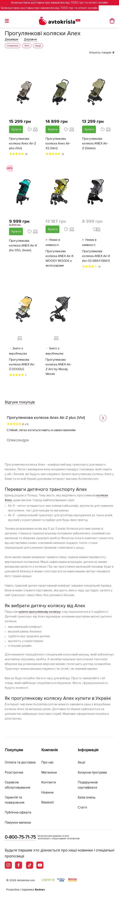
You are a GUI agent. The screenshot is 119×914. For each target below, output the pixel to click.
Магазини (49, 772)
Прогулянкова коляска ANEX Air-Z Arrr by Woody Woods (59, 367)
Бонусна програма (92, 772)
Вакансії (47, 802)
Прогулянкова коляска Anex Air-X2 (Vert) (58, 143)
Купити (16, 129)
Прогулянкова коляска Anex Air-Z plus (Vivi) (22, 143)
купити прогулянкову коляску (39, 612)
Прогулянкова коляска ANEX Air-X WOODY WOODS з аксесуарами (59, 258)
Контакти (48, 782)
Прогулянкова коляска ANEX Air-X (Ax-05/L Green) (23, 245)
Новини (47, 792)
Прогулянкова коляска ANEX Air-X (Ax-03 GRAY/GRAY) (96, 256)
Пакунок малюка (18, 822)
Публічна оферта (18, 812)
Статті (82, 807)
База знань (87, 797)
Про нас (47, 762)
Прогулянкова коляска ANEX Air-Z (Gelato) (95, 143)
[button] (102, 417)
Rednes (40, 889)
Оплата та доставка (20, 762)
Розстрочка (14, 772)
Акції (81, 762)
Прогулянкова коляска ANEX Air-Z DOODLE (22, 364)
